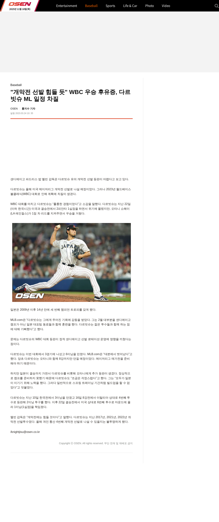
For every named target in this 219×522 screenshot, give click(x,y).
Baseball (16, 85)
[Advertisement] (102, 147)
